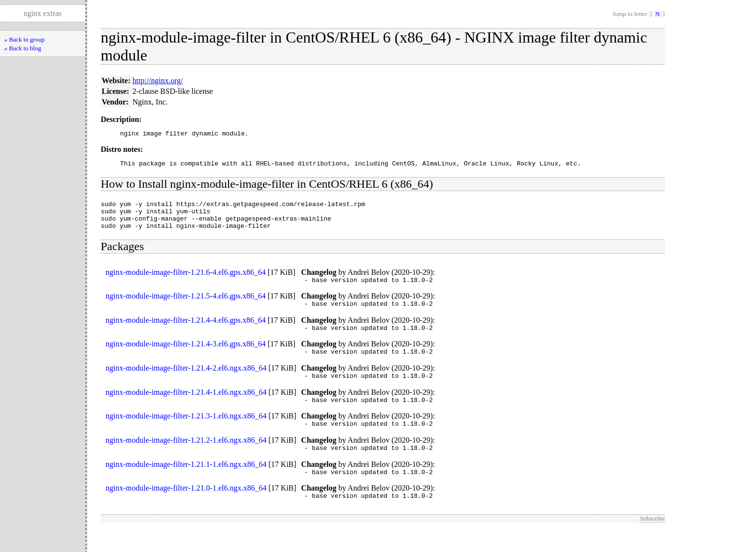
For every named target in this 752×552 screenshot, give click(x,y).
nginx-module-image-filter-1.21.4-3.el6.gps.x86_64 (186, 357)
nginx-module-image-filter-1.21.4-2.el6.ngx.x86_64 (186, 382)
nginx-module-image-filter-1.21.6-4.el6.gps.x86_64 (186, 281)
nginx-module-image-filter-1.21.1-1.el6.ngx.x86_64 (186, 484)
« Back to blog (22, 48)
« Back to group (24, 39)
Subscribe (652, 541)
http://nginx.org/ (158, 80)
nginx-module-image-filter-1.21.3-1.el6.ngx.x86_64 (186, 433)
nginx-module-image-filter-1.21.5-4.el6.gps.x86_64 (186, 306)
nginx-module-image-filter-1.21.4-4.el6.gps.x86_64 (186, 332)
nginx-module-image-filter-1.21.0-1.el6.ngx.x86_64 (186, 510)
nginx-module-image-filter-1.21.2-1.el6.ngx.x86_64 (186, 459)
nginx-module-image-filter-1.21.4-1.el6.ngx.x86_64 (186, 408)
